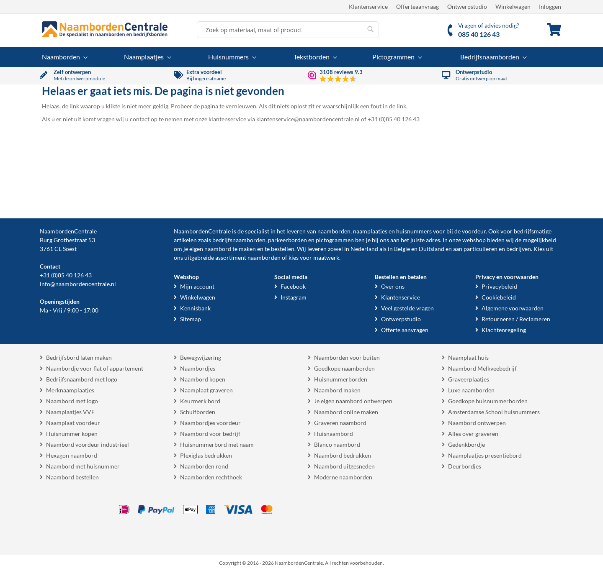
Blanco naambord (337, 444)
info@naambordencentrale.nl (78, 283)
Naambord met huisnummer (83, 466)
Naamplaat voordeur (73, 422)
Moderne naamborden (343, 477)
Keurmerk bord (200, 401)
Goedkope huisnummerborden (488, 401)
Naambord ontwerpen (477, 422)
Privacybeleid (499, 286)
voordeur (474, 231)
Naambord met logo (72, 401)
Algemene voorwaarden (513, 308)
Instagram (294, 297)
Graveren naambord (340, 422)
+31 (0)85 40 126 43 (66, 275)
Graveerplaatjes (468, 379)
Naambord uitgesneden (344, 466)
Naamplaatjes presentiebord (485, 455)
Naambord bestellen (72, 477)
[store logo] (105, 29)
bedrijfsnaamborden (238, 239)
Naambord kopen (202, 379)
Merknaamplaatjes (70, 390)
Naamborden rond (204, 466)
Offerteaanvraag (417, 6)
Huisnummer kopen (72, 433)
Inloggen (550, 6)
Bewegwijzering (200, 357)
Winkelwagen (513, 6)
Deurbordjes (464, 466)
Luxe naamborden (471, 390)
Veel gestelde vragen (407, 308)
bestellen (282, 248)
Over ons (393, 286)
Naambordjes (197, 368)
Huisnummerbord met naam (217, 444)
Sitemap (190, 319)
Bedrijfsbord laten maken (79, 357)
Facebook (293, 286)
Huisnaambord (333, 433)
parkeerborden (287, 239)
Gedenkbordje (466, 444)
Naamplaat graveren (206, 390)
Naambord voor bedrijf (210, 433)
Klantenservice (368, 6)
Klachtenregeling (504, 329)
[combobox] (288, 29)
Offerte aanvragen (404, 329)
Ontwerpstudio (467, 6)
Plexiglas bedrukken (206, 455)
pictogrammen (335, 239)
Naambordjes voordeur (210, 422)
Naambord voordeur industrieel (87, 444)
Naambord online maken (346, 411)
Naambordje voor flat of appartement (94, 368)
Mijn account (197, 286)
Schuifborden (197, 411)
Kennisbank (195, 308)
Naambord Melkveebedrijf (482, 368)
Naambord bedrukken (342, 455)
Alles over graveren (473, 433)
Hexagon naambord (71, 455)
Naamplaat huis (468, 357)
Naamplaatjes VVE (70, 411)
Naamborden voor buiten (347, 357)
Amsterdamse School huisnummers (494, 411)
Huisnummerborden (340, 379)
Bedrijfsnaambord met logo (81, 379)
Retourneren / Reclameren (516, 319)
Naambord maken (337, 390)
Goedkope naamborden (344, 368)
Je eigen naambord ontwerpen (353, 401)
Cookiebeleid (499, 297)
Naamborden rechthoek (211, 477)
